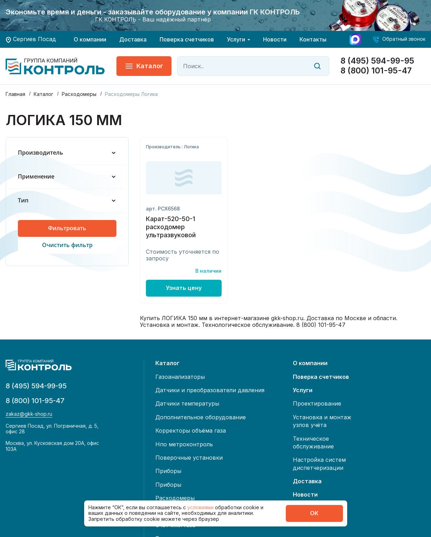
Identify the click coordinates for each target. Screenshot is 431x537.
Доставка (133, 39)
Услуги (236, 39)
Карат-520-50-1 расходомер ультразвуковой (171, 227)
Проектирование (317, 403)
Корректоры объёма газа (190, 430)
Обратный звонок (403, 39)
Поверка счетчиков (187, 39)
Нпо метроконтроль (184, 444)
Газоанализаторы (180, 376)
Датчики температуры (187, 403)
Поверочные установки (189, 457)
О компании (90, 39)
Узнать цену (184, 287)
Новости (275, 39)
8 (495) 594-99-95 (377, 61)
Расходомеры (175, 498)
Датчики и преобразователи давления (209, 390)
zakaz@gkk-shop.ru (29, 414)
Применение (67, 176)
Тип (67, 200)
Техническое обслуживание (313, 442)
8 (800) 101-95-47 (376, 71)
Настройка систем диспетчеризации (319, 463)
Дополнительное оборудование (200, 417)
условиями (201, 507)
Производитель (67, 152)
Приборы (168, 470)
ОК (314, 513)
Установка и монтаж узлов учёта (322, 421)
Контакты (312, 39)
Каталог (144, 66)
